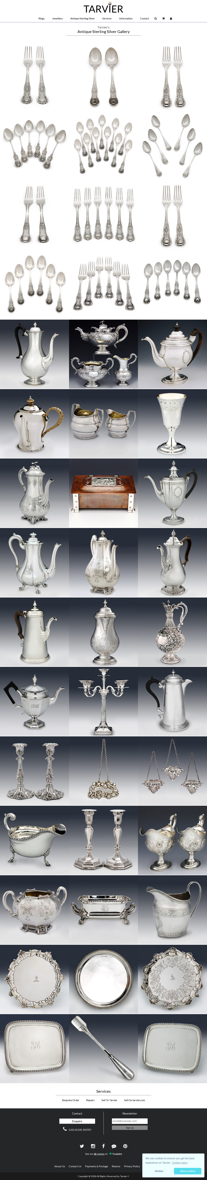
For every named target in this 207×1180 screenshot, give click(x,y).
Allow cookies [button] (187, 1171)
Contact (144, 18)
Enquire (77, 1121)
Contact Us (75, 1166)
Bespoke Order (70, 1100)
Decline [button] (159, 1171)
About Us (59, 1166)
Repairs (90, 1100)
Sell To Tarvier (109, 1100)
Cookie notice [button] (180, 1162)
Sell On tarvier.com (134, 1100)
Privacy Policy (132, 1166)
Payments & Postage (96, 1166)
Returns (116, 1166)
